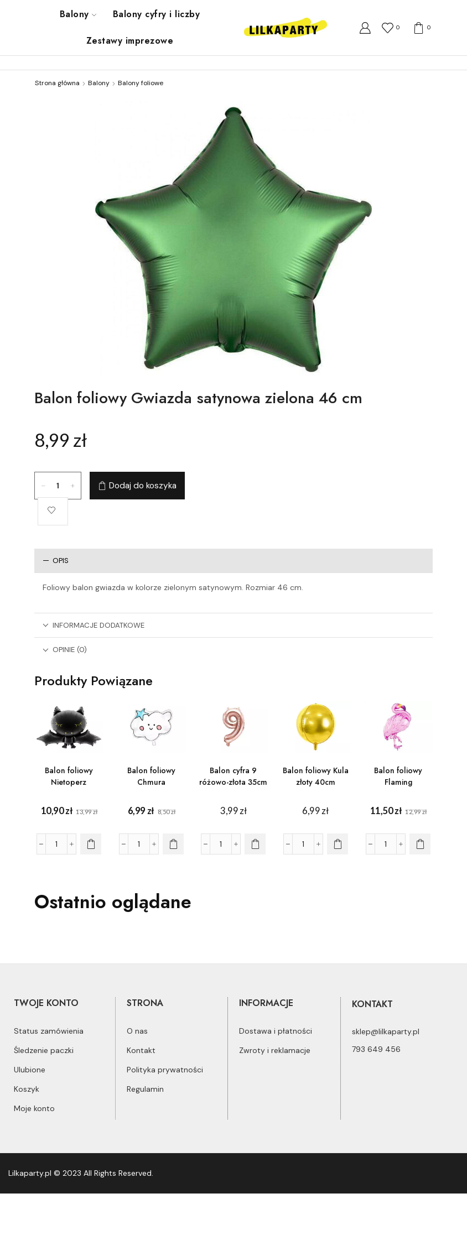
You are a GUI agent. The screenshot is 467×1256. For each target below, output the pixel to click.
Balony (78, 14)
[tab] (233, 560)
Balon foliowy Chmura (151, 776)
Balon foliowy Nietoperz (69, 776)
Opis (56, 560)
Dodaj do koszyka (143, 485)
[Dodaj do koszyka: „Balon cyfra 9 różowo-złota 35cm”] (255, 843)
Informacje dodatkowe (93, 625)
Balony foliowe (140, 83)
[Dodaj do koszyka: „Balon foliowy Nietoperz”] (90, 843)
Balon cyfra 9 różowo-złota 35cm (233, 776)
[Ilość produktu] (58, 485)
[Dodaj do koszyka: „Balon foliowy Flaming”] (419, 843)
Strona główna (57, 83)
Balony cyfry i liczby (156, 14)
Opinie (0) (65, 649)
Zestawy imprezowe (129, 40)
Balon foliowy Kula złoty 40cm (316, 776)
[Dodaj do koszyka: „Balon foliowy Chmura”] (173, 843)
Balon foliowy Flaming (398, 776)
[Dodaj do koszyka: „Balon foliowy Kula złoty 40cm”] (337, 843)
